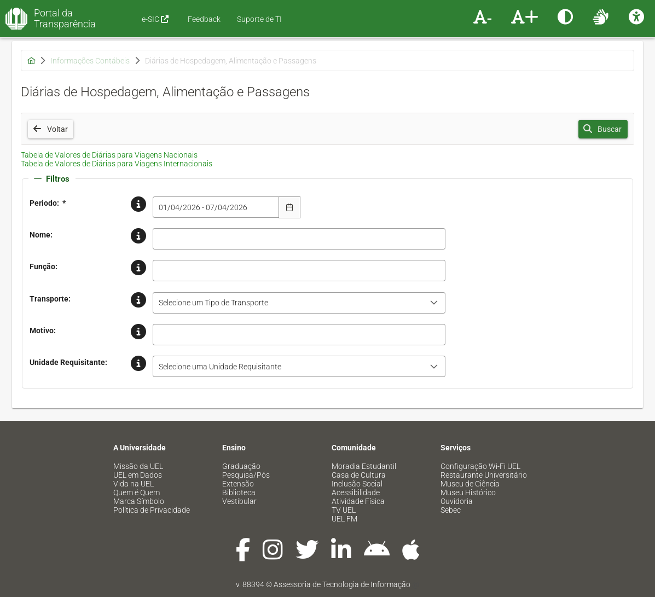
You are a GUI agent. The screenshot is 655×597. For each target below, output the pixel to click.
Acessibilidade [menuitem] (356, 492)
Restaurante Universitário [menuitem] (483, 475)
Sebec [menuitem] (450, 510)
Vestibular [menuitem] (239, 501)
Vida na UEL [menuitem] (133, 483)
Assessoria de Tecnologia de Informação (342, 584)
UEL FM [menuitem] (344, 518)
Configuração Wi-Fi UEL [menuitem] (480, 466)
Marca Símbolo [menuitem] (138, 501)
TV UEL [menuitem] (344, 510)
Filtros (51, 179)
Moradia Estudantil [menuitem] (364, 466)
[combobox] (216, 207)
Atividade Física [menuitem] (358, 501)
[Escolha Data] (289, 207)
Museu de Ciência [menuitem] (470, 483)
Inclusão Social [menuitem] (357, 483)
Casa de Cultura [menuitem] (359, 475)
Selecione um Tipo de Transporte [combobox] (213, 302)
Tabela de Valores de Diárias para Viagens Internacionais (116, 163)
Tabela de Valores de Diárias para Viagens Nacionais (109, 154)
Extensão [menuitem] (238, 483)
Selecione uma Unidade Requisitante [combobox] (220, 366)
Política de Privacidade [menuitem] (151, 510)
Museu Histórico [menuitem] (468, 492)
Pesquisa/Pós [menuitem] (246, 475)
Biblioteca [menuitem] (239, 492)
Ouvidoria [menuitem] (456, 501)
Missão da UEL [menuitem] (138, 466)
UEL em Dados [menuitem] (137, 475)
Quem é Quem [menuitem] (136, 492)
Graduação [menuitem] (241, 466)
